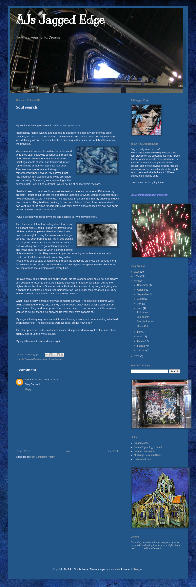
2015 (137, 271)
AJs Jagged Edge (60, 19)
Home (68, 451)
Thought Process (146, 321)
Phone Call (142, 326)
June (140, 308)
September (143, 294)
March (141, 341)
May (139, 332)
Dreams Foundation (144, 451)
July (139, 303)
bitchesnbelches (142, 459)
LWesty (29, 379)
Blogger (138, 569)
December (143, 285)
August (141, 299)
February (142, 345)
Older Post (112, 451)
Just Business (144, 312)
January (141, 350)
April (140, 336)
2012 (137, 356)
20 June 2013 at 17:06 (46, 379)
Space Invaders (56, 359)
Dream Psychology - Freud (148, 447)
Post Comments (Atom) (42, 457)
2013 (137, 281)
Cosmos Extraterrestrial (36, 359)
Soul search (143, 317)
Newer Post (23, 451)
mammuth (114, 569)
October (141, 289)
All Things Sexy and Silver (147, 455)
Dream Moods (141, 443)
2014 (137, 276)
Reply (28, 389)
